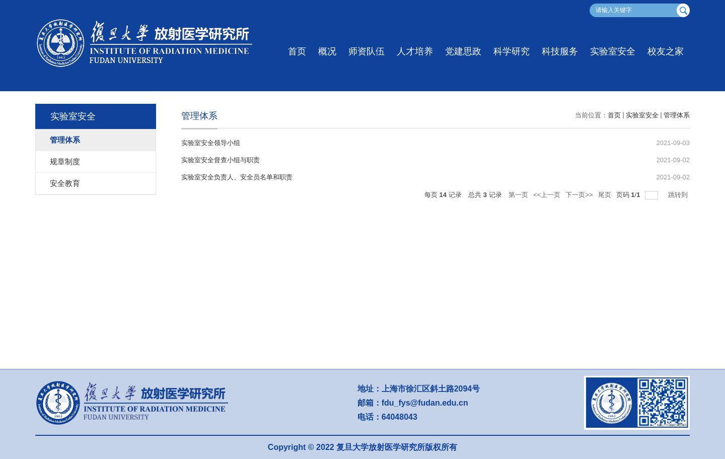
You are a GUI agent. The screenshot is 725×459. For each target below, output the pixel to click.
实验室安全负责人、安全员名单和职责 (237, 177)
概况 (327, 51)
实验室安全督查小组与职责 (220, 160)
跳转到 (679, 195)
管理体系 (677, 115)
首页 (297, 51)
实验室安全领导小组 (210, 143)
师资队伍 (366, 51)
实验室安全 (612, 51)
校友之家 (665, 51)
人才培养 (415, 51)
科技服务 (560, 51)
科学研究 (511, 51)
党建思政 (463, 51)
